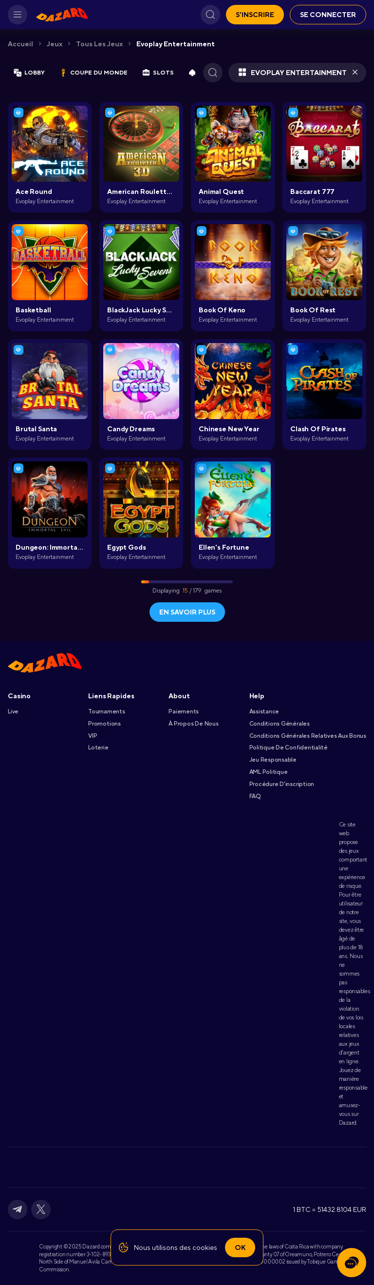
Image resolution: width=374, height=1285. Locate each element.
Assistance (264, 711)
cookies (204, 1247)
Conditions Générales (279, 723)
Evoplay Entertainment (175, 44)
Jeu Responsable (273, 759)
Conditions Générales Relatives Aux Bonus (307, 735)
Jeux (54, 44)
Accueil (20, 44)
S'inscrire (255, 15)
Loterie (98, 747)
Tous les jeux (99, 44)
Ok (240, 1247)
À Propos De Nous (193, 723)
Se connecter (328, 15)
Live (13, 711)
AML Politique (268, 771)
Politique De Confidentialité (288, 747)
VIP (92, 735)
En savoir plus (187, 612)
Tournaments (106, 711)
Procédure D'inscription (281, 784)
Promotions (104, 723)
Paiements (183, 711)
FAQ (255, 796)
